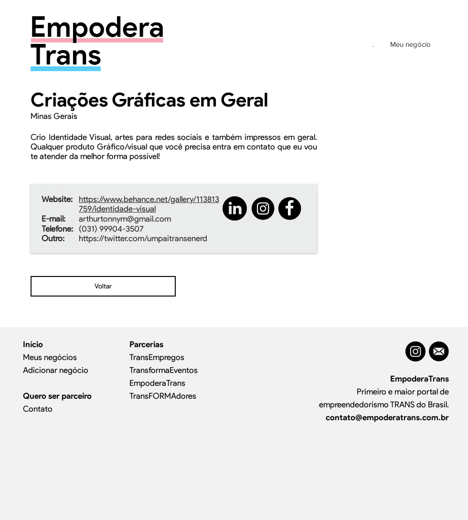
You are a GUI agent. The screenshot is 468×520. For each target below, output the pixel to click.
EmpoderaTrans (157, 383)
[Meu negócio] (410, 43)
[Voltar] (103, 286)
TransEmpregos (156, 357)
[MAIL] (439, 351)
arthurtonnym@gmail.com (125, 218)
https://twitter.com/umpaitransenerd (143, 238)
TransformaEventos (163, 370)
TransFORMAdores (162, 396)
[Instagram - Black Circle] (415, 351)
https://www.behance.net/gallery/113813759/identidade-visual (149, 203)
